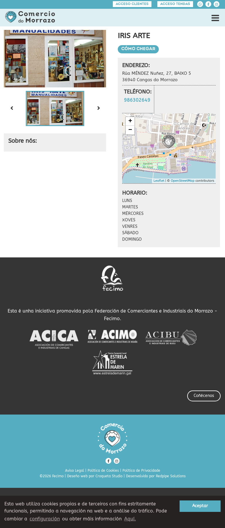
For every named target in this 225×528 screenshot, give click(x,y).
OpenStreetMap (183, 181)
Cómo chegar (138, 49)
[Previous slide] (11, 108)
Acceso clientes (132, 4)
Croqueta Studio (109, 476)
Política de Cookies (103, 470)
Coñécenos (204, 395)
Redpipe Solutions (171, 476)
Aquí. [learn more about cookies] (130, 519)
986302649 (137, 100)
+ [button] (130, 121)
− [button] (130, 130)
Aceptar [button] (200, 505)
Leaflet (159, 181)
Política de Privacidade (141, 470)
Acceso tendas (175, 4)
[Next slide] (98, 108)
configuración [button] (45, 519)
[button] (55, 108)
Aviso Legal (74, 470)
